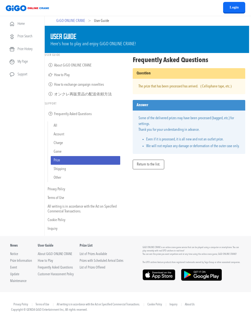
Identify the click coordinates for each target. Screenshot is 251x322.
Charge (58, 143)
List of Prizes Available (93, 254)
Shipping (60, 169)
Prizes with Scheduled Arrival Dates (101, 261)
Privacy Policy (56, 189)
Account (59, 134)
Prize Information (21, 261)
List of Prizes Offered (92, 267)
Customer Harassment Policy (56, 274)
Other (57, 178)
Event (13, 267)
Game (58, 152)
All (55, 126)
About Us (190, 304)
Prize (57, 160)
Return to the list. (148, 164)
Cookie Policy (56, 220)
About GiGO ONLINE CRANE (70, 65)
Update (14, 274)
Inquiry (52, 229)
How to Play (59, 75)
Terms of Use (56, 198)
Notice (14, 254)
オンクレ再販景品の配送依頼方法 (80, 94)
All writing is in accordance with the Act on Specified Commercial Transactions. (82, 209)
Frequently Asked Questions (70, 114)
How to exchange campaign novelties (76, 84)
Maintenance (18, 281)
